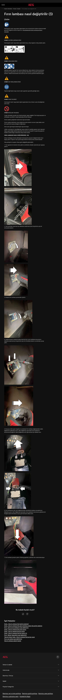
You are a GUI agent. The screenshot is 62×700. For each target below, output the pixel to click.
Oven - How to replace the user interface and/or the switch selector (23, 626)
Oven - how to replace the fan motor (14, 631)
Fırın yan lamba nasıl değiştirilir (13, 639)
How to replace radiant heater (12, 641)
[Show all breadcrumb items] (2, 8)
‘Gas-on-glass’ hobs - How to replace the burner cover (19, 637)
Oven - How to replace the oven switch (15, 629)
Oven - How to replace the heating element (16, 624)
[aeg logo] (5, 657)
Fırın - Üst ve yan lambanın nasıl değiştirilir (16, 627)
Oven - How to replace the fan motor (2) (15, 633)
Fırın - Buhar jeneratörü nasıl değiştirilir (15, 635)
